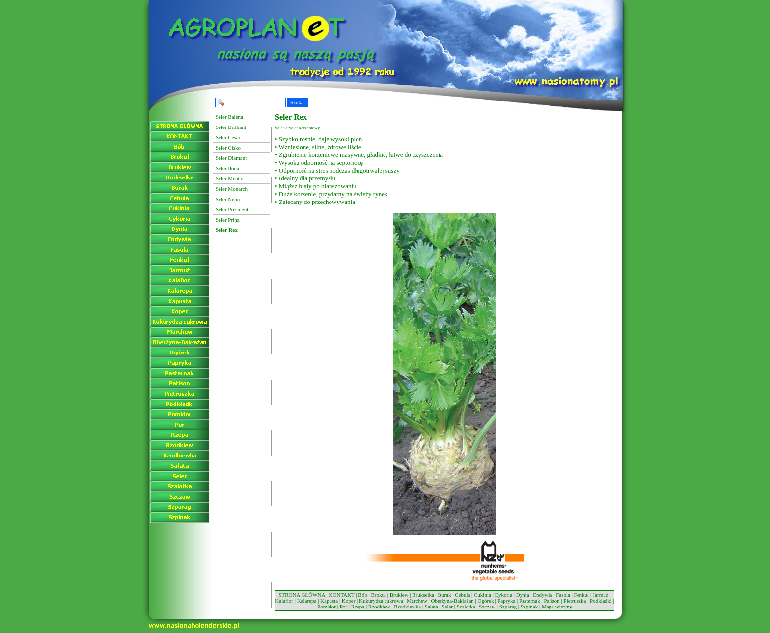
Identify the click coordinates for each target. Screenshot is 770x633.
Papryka (506, 601)
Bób (362, 595)
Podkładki (601, 601)
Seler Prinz (228, 220)
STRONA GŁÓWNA (301, 595)
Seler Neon (228, 199)
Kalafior (284, 601)
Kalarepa (307, 601)
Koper (349, 601)
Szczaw (487, 606)
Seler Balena (229, 117)
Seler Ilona (227, 168)
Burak (444, 595)
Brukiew (399, 595)
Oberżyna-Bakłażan (452, 601)
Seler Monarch (232, 189)
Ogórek (486, 601)
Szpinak (529, 606)
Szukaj (297, 102)
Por (343, 606)
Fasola (563, 595)
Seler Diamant (231, 158)
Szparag (508, 606)
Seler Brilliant (231, 127)
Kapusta (329, 601)
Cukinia (482, 595)
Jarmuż (600, 595)
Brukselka (423, 595)
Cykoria (503, 595)
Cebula (462, 595)
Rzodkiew (379, 606)
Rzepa (357, 606)
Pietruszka (575, 601)
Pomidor (326, 606)
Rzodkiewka (407, 606)
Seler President (232, 209)
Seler (447, 606)
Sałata (431, 606)
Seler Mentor (230, 178)
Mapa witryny (557, 606)
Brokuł (378, 595)
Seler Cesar (228, 137)
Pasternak (529, 601)
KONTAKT (342, 595)
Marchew (417, 601)
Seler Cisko (228, 148)
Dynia (522, 595)
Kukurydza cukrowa (381, 601)
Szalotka (466, 606)
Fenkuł (581, 595)
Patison (551, 601)
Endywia (542, 595)
